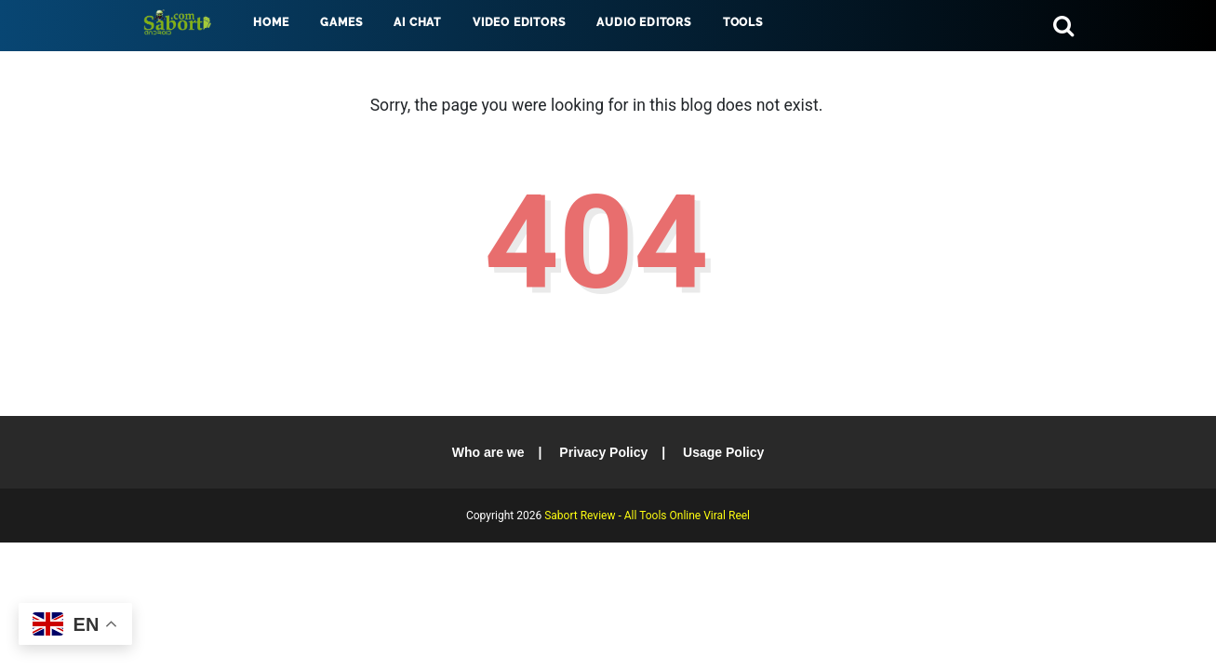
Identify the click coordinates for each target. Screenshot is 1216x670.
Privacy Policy (603, 452)
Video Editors (519, 22)
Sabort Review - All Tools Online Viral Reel (647, 515)
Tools (743, 22)
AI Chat (417, 22)
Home (270, 22)
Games (341, 22)
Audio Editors (643, 22)
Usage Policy (723, 452)
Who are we (488, 452)
